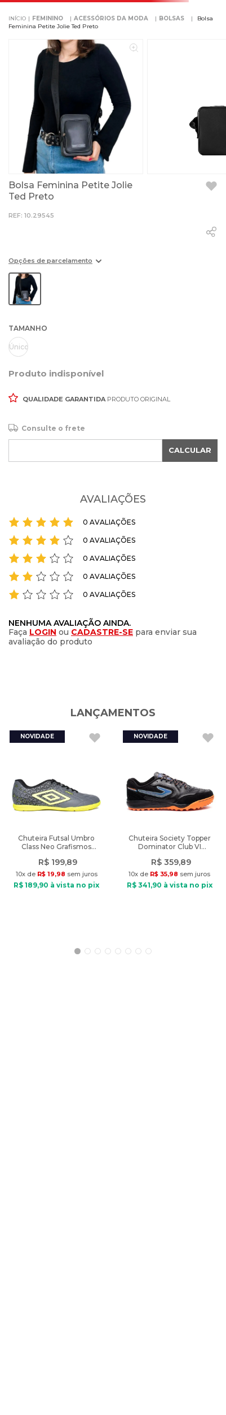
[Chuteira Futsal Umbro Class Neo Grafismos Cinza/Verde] (56, 830)
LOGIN (42, 632)
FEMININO (47, 18)
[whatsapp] (211, 232)
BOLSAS (171, 18)
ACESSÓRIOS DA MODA (111, 18)
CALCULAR (190, 450)
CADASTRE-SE (102, 632)
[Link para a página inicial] (17, 18)
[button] (54, 264)
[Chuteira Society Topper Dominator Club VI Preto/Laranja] (169, 830)
